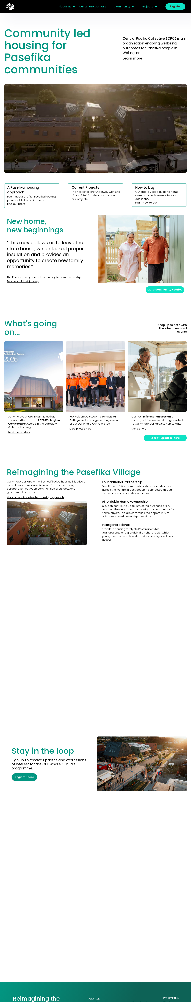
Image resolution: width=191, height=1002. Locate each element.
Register (175, 6)
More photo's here (81, 428)
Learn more (132, 58)
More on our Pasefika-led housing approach (35, 497)
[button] (67, 6)
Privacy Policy (171, 997)
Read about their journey (23, 281)
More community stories (164, 289)
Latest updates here (165, 438)
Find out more (16, 204)
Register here (24, 777)
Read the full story (19, 432)
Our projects (80, 199)
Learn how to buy (146, 202)
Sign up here (138, 428)
